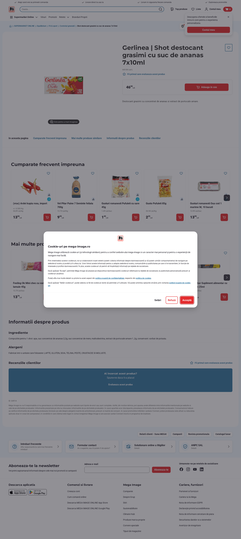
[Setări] (157, 300)
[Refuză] (172, 300)
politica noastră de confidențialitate (109, 278)
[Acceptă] (187, 300)
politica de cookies (143, 278)
